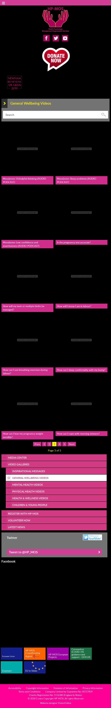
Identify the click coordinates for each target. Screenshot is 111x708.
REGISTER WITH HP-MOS (23, 513)
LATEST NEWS (16, 527)
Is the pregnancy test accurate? (74, 242)
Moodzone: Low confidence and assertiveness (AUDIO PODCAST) (21, 244)
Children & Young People (29, 505)
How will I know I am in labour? (74, 306)
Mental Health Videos (27, 484)
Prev (37, 444)
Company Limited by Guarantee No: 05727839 (69, 691)
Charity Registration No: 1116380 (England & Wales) (55, 695)
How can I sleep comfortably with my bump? (81, 370)
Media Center (17, 457)
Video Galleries (18, 464)
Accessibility (14, 688)
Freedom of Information (66, 688)
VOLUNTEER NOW (19, 520)
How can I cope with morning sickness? (78, 433)
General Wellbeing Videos (30, 478)
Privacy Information (93, 688)
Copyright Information (37, 688)
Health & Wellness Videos (30, 498)
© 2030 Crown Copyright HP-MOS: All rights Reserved (55, 698)
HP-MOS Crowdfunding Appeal (32, 653)
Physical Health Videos (28, 491)
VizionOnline (64, 703)
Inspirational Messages (28, 471)
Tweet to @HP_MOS (23, 552)
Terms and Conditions (29, 691)
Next (71, 444)
